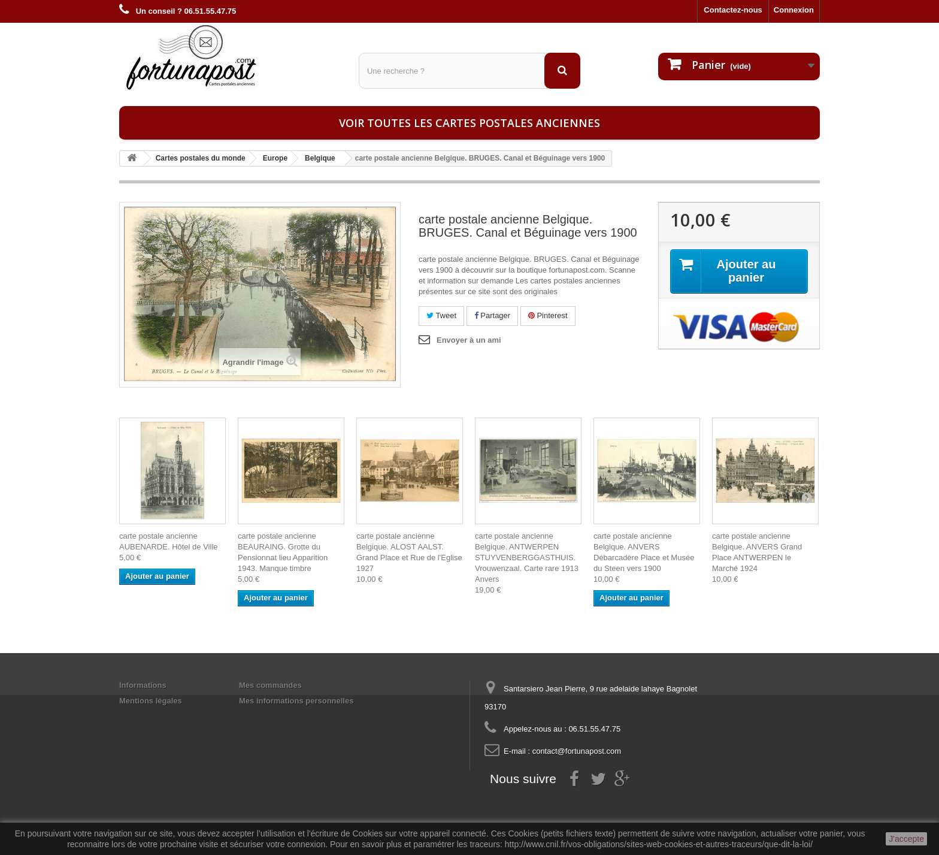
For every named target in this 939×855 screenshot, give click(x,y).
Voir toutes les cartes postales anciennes (469, 123)
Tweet (441, 315)
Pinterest (548, 315)
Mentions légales (150, 700)
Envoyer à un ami (469, 340)
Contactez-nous (733, 9)
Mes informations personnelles (296, 700)
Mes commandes (270, 685)
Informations (142, 685)
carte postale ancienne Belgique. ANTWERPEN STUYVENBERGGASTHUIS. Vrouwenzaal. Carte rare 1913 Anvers (526, 557)
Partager (492, 315)
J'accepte (906, 839)
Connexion (794, 9)
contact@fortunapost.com (576, 751)
